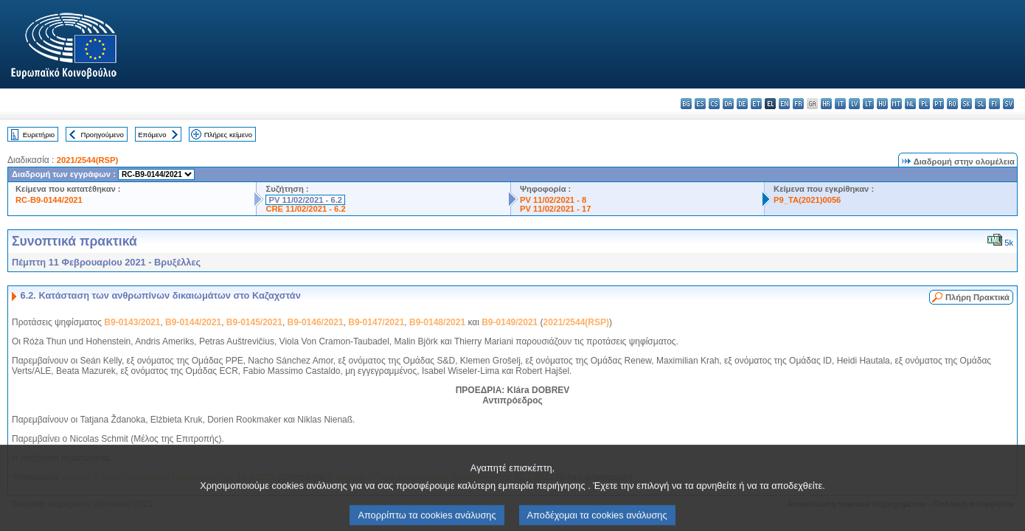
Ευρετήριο (39, 135)
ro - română (952, 103)
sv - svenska (1008, 103)
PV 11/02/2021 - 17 (555, 208)
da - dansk (728, 103)
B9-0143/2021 (132, 322)
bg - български (686, 103)
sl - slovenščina (980, 103)
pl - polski (924, 103)
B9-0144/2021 (193, 322)
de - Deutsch (742, 103)
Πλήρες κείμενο (228, 135)
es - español (700, 103)
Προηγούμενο (101, 135)
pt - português (938, 103)
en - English (784, 103)
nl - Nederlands (910, 103)
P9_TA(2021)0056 (807, 199)
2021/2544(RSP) (87, 160)
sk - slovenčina (966, 103)
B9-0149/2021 (510, 322)
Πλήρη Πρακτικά (977, 297)
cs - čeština (714, 103)
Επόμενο (152, 135)
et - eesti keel (756, 103)
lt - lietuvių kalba (868, 103)
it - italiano (840, 103)
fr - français (798, 103)
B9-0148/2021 (437, 322)
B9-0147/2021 (376, 322)
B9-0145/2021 (254, 322)
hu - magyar (882, 103)
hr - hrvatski (826, 103)
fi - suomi (994, 103)
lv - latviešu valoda (854, 103)
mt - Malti (896, 103)
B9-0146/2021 (316, 322)
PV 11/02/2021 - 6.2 (305, 199)
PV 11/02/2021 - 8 (553, 199)
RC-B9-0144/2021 (49, 199)
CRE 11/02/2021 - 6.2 (305, 208)
